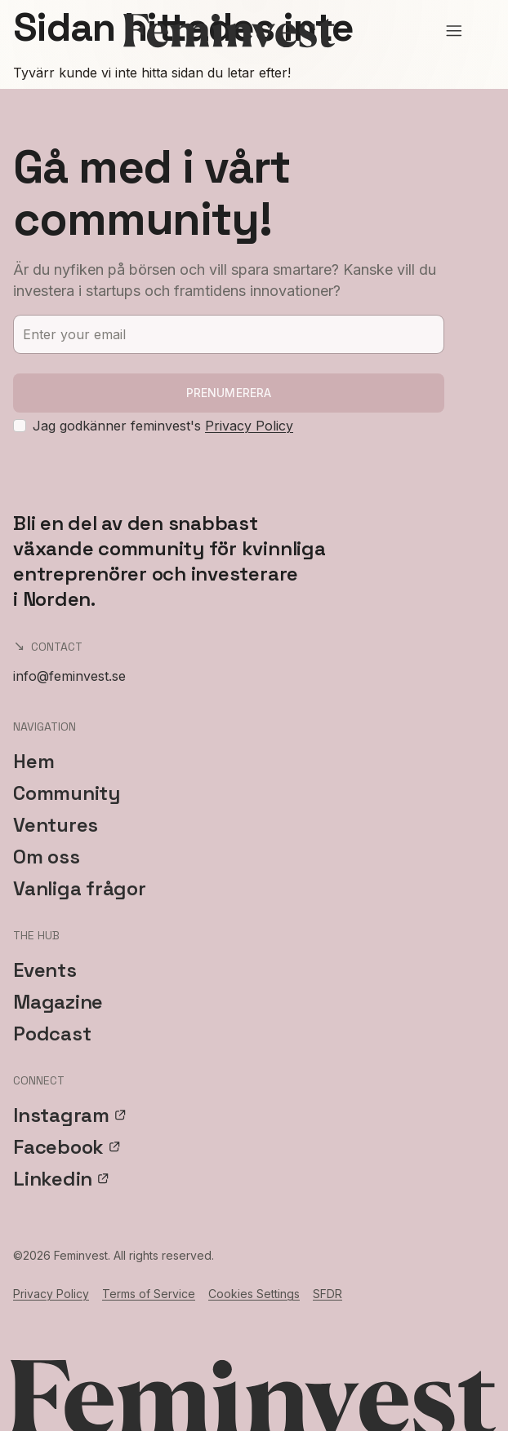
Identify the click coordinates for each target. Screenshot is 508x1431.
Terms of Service (148, 1294)
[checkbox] (19, 425)
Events (45, 970)
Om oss (46, 856)
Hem (33, 761)
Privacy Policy (249, 425)
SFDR (327, 1294)
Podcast (52, 1033)
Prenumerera (229, 393)
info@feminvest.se (69, 676)
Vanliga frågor (79, 888)
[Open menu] (454, 31)
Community (66, 793)
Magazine (58, 1001)
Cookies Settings (254, 1294)
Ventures (55, 824)
